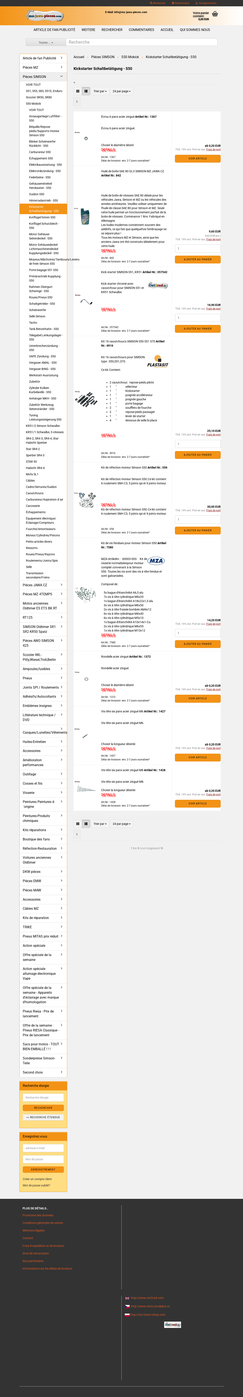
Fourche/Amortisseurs (40, 529)
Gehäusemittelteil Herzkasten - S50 (40, 186)
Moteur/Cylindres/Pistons (43, 535)
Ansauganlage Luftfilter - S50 (45, 118)
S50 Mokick (33, 103)
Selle (29, 567)
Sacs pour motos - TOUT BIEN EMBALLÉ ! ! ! (41, 1046)
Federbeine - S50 (40, 177)
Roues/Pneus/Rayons (40, 554)
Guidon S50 (36, 194)
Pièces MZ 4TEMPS (37, 594)
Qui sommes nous (195, 30)
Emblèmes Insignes (37, 706)
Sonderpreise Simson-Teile (39, 1060)
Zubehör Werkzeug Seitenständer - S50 (41, 407)
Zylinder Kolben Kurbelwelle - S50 (40, 390)
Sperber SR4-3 (35, 455)
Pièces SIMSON (34, 77)
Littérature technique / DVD (39, 717)
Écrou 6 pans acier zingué (118, 116)
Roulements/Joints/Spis (42, 560)
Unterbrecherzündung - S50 (44, 348)
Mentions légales (33, 1230)
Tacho (33, 322)
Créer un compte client (37, 1179)
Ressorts (32, 548)
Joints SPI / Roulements (41, 687)
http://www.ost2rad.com (147, 1298)
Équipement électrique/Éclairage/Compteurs (41, 520)
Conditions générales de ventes (43, 1223)
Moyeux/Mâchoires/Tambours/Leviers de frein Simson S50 (48, 261)
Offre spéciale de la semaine (37, 957)
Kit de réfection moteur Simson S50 (124, 467)
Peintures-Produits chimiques (36, 818)
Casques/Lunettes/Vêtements (45, 733)
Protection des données (38, 1215)
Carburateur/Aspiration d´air (44, 499)
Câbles (30, 480)
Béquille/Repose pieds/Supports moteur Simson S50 (44, 131)
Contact (28, 1238)
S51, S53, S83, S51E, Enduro (44, 91)
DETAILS (108, 149)
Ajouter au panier (198, 259)
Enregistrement (206, 3)
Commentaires (141, 30)
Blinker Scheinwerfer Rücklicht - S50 (42, 143)
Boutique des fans (36, 839)
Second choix (33, 1072)
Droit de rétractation (36, 1253)
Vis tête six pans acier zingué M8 (122, 770)
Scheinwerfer (37, 310)
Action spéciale (34, 946)
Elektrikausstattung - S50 (45, 164)
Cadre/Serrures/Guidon (41, 487)
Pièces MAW (32, 890)
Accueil (167, 30)
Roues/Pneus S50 (40, 297)
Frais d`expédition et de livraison (43, 1245)
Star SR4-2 (33, 449)
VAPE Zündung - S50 (42, 356)
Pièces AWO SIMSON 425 (38, 643)
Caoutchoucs (34, 493)
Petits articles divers (39, 541)
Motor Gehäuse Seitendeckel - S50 (40, 236)
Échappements (36, 512)
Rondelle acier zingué (115, 656)
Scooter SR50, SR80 (39, 97)
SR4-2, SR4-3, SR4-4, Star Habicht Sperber (42, 440)
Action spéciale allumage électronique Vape (39, 973)
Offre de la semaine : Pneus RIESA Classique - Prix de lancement (41, 1030)
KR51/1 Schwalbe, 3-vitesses (45, 432)
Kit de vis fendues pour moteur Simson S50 (129, 543)
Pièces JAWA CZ (35, 585)
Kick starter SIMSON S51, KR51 (121, 272)
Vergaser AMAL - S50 (43, 362)
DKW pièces (31, 872)
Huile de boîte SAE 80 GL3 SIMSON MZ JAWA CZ (132, 171)
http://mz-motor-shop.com (147, 1314)
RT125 (27, 618)
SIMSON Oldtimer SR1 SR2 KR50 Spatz (39, 629)
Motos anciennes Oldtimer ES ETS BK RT (40, 605)
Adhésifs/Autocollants (39, 696)
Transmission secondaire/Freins (38, 575)
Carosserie (33, 506)
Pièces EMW (32, 881)
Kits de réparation (36, 918)
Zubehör (34, 381)
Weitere (88, 30)
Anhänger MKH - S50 (42, 398)
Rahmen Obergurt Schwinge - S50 (40, 289)
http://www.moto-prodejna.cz (150, 1306)
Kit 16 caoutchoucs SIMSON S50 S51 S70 (128, 341)
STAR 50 (31, 461)
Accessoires (31, 751)
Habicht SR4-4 (35, 468)
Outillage (29, 774)
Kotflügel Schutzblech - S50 (44, 226)
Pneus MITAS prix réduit (40, 936)
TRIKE (27, 927)
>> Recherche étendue (43, 1117)
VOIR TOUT (33, 84)
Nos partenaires (33, 1261)
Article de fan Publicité (54, 30)
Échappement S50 (41, 158)
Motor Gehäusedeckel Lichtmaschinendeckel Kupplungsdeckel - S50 (44, 249)
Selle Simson (37, 316)
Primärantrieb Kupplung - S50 (45, 278)
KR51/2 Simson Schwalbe (43, 425)
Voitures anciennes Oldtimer (37, 860)
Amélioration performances (33, 762)
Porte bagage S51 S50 (43, 270)
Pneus (27, 678)
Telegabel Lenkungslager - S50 (46, 337)
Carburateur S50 (40, 152)
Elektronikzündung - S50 (45, 171)
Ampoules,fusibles (36, 669)
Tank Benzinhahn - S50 (44, 329)
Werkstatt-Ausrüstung (43, 375)
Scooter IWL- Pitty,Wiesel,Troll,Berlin (39, 657)
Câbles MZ (31, 909)
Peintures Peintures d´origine (38, 804)
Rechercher (157, 3)
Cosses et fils (32, 783)
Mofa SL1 (32, 474)
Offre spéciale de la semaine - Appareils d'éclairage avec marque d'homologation (41, 995)
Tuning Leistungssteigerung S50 (45, 417)
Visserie (28, 793)
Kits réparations (34, 830)
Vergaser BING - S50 (42, 369)
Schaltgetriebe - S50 (42, 303)
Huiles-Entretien (34, 742)
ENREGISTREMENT (43, 1169)
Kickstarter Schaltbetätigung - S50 (44, 209)
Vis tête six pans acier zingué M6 (122, 711)
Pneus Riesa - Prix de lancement (38, 1013)
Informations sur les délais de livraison (47, 1268)
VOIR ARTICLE (198, 158)
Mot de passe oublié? (36, 1185)
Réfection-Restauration (40, 849)
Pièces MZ (30, 67)
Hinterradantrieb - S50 (43, 200)
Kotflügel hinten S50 (42, 217)
